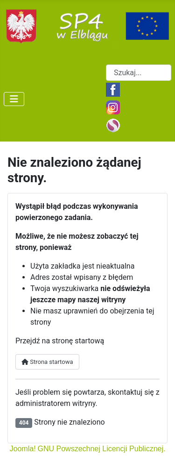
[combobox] (138, 72)
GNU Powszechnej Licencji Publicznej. (102, 449)
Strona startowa (47, 361)
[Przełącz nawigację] (14, 99)
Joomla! (23, 449)
